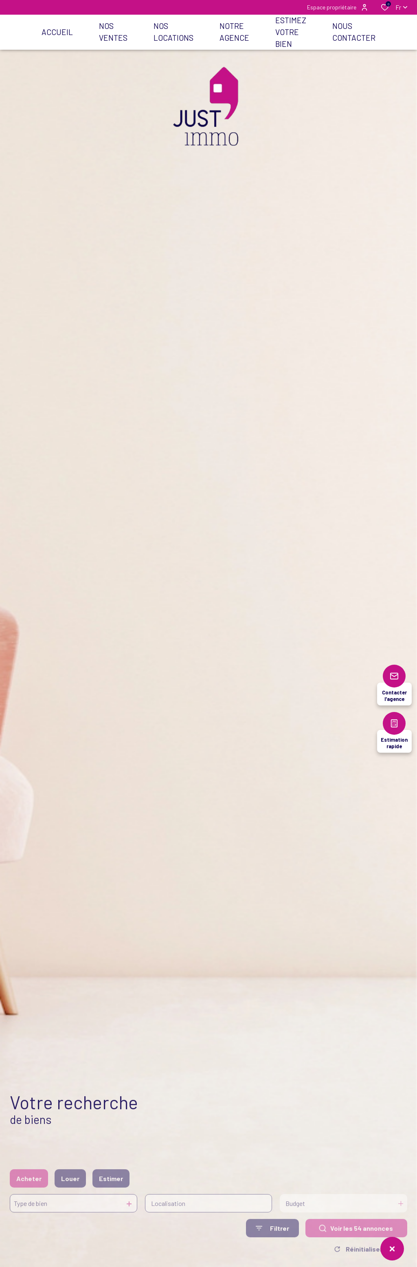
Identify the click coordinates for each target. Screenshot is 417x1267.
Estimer (111, 1189)
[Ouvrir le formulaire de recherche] (272, 1239)
